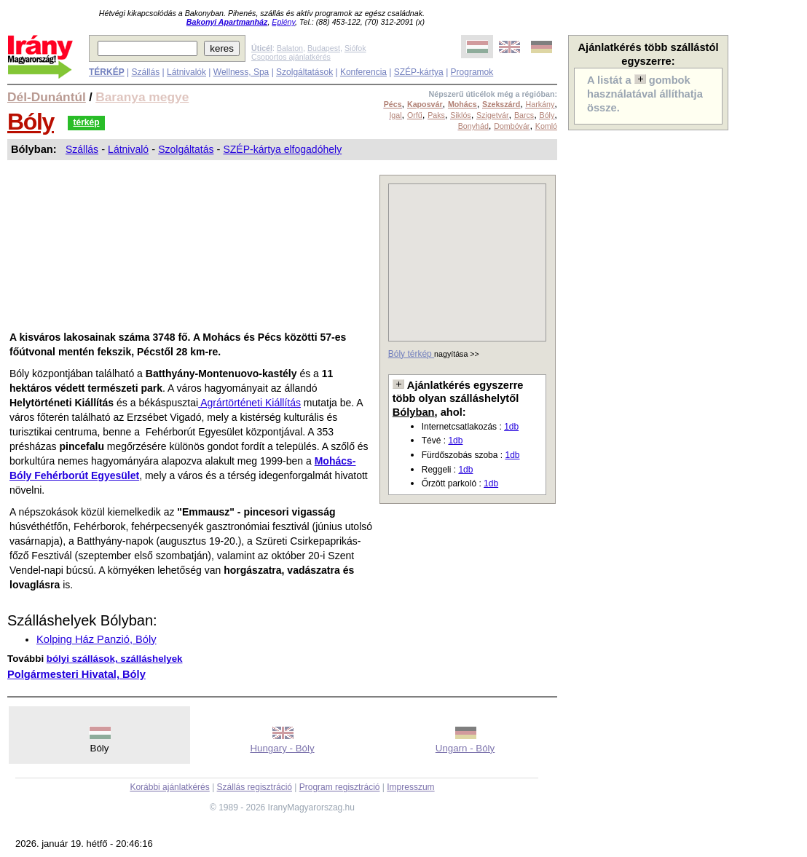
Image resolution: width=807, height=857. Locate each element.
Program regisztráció (339, 787)
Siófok (355, 48)
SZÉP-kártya (419, 72)
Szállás (145, 72)
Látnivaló (128, 149)
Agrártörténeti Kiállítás (249, 402)
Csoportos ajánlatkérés (291, 56)
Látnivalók (186, 72)
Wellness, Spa (241, 72)
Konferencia (363, 72)
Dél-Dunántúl (46, 97)
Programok (472, 72)
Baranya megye (142, 97)
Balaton (290, 48)
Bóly (30, 121)
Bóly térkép (411, 354)
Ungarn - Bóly (465, 748)
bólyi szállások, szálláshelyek (115, 658)
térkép (86, 122)
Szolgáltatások (304, 72)
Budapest (323, 48)
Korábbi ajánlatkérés (169, 787)
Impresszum (410, 787)
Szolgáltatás (185, 149)
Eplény (283, 21)
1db (511, 427)
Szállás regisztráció (254, 787)
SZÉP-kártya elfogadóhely (282, 149)
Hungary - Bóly (282, 748)
